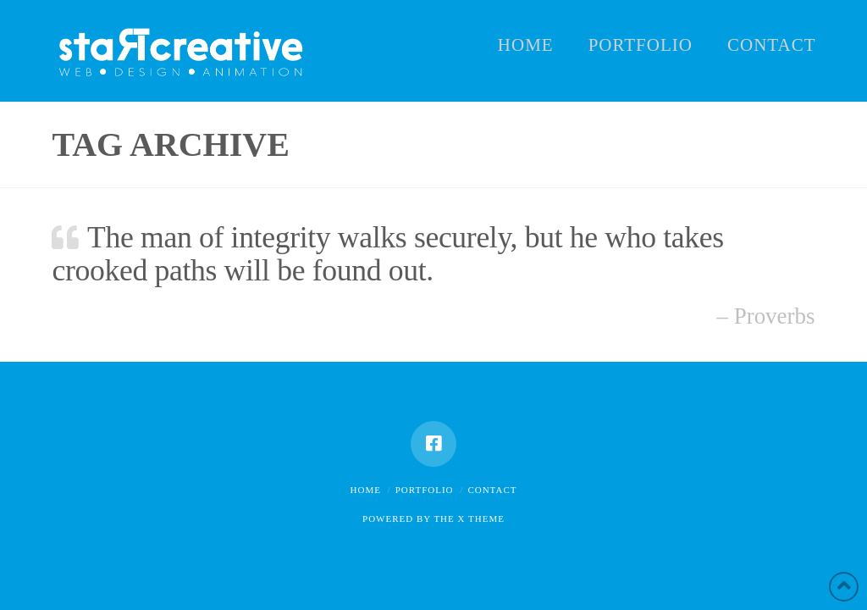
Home (366, 490)
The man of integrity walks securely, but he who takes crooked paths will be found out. (387, 253)
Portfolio (424, 490)
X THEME (481, 518)
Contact (491, 490)
